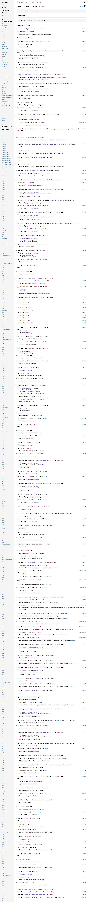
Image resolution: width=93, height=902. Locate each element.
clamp (21, 587)
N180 (3, 429)
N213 (3, 512)
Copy (3, 40)
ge (20, 637)
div (21, 205)
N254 (3, 612)
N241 (3, 584)
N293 (3, 711)
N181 (3, 434)
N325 (3, 785)
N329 (3, 795)
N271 (3, 655)
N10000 (3, 142)
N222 (3, 536)
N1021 (4, 7)
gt (20, 632)
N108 (3, 240)
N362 (3, 879)
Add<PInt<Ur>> (5, 27)
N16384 (3, 384)
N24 (2, 579)
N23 (2, 555)
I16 (23, 302)
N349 (3, 844)
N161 (3, 378)
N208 (3, 497)
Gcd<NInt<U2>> (5, 52)
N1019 (3, 212)
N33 (2, 797)
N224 (3, 540)
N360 (3, 873)
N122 (3, 280)
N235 (3, 569)
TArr (33, 506)
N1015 (3, 203)
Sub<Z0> (3, 112)
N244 (3, 590)
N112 (3, 253)
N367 (3, 890)
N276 (3, 668)
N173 (3, 411)
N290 (3, 705)
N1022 (3, 220)
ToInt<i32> (4, 116)
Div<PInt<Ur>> (5, 48)
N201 (3, 481)
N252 (3, 608)
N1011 (3, 195)
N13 (2, 296)
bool (42, 599)
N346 (3, 838)
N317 (3, 766)
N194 (3, 462)
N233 (3, 565)
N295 (3, 715)
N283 (3, 686)
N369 (3, 894)
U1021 (36, 11)
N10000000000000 (6, 160)
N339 (3, 820)
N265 (3, 639)
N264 (3, 637)
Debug (3, 42)
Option (49, 616)
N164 (3, 386)
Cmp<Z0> (4, 38)
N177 (3, 421)
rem (21, 725)
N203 (3, 485)
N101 (3, 191)
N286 (3, 692)
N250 (3, 604)
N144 (3, 337)
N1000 (3, 140)
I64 (23, 307)
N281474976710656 (6, 682)
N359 (3, 869)
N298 (3, 721)
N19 (2, 452)
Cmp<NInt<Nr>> (5, 34)
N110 (3, 249)
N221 (3, 534)
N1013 (3, 199)
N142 (3, 333)
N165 (3, 388)
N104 (3, 228)
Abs (2, 23)
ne (20, 605)
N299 (3, 723)
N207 (3, 495)
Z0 (43, 95)
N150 (3, 353)
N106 (3, 234)
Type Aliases (5, 129)
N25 (2, 602)
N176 (3, 419)
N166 (3, 390)
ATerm (29, 442)
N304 (3, 738)
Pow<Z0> (4, 99)
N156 (3, 366)
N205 (3, 491)
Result (48, 173)
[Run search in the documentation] (49, 2)
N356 (3, 863)
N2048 (3, 489)
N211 (3, 508)
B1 (50, 667)
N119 (3, 271)
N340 (3, 824)
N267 (3, 643)
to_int (22, 824)
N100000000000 (5, 156)
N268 (3, 645)
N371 (3, 900)
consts (35, 6)
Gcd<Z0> (3, 56)
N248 (3, 598)
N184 (3, 440)
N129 (3, 294)
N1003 (3, 177)
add (21, 67)
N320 (3, 775)
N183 (3, 438)
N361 (3, 877)
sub (21, 770)
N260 (3, 627)
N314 (3, 760)
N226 (3, 547)
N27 (2, 651)
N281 (3, 680)
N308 (3, 746)
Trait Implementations (7, 20)
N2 (2, 475)
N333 (3, 805)
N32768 (3, 791)
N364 (3, 883)
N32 (2, 773)
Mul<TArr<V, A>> (5, 81)
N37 (2, 896)
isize (28, 310)
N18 (2, 427)
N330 (3, 799)
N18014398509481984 (6, 432)
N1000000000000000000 (7, 171)
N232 (3, 563)
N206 (3, 493)
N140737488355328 (6, 329)
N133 (3, 306)
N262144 (3, 633)
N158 (3, 370)
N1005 (3, 181)
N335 (3, 809)
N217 (3, 522)
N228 (3, 551)
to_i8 (21, 312)
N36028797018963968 (6, 875)
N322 (3, 779)
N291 (3, 707)
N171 (3, 405)
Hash (3, 58)
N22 (2, 530)
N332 (3, 803)
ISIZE (23, 310)
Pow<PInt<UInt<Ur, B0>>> (7, 95)
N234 (3, 567)
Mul (25, 442)
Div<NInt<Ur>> (5, 46)
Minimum (22, 333)
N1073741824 (4, 238)
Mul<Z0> (3, 83)
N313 (3, 758)
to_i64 (22, 320)
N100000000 (4, 150)
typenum (5, 2)
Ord (2, 89)
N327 (3, 789)
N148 (3, 347)
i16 (26, 302)
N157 (3, 368)
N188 (3, 448)
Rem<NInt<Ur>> (5, 101)
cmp (21, 565)
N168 (3, 397)
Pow (36, 644)
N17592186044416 (5, 417)
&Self (43, 122)
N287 (3, 694)
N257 (3, 618)
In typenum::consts (7, 125)
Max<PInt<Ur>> (5, 64)
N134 (3, 308)
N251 (3, 606)
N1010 (3, 193)
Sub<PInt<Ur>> (5, 110)
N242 (3, 586)
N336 (3, 814)
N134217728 (4, 310)
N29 (2, 703)
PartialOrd (4, 93)
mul (21, 453)
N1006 (3, 183)
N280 (3, 678)
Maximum (22, 391)
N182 (3, 436)
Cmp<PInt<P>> (5, 36)
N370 (3, 898)
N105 (3, 232)
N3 (2, 725)
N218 (3, 524)
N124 (3, 284)
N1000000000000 (6, 158)
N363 (3, 881)
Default (3, 44)
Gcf (20, 241)
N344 (3, 834)
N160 (3, 376)
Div (44, 189)
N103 (3, 226)
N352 (3, 855)
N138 (3, 321)
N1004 (3, 179)
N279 (3, 674)
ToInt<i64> (4, 118)
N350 (3, 849)
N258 (3, 620)
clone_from (23, 122)
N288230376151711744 (6, 699)
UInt (44, 644)
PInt (28, 44)
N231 (3, 561)
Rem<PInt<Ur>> (5, 103)
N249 (3, 600)
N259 (3, 623)
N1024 (3, 224)
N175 (3, 415)
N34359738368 (5, 832)
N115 (3, 261)
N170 (3, 403)
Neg (2, 85)
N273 (3, 660)
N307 (3, 744)
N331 (3, 801)
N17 (2, 401)
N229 (3, 553)
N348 (3, 842)
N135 (3, 312)
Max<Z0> (4, 66)
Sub (44, 755)
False (3, 132)
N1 (2, 134)
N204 (3, 487)
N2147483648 (4, 516)
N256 (3, 616)
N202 (3, 483)
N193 (3, 460)
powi (21, 660)
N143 (3, 335)
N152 (3, 358)
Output (23, 44)
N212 (3, 510)
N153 (3, 360)
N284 (3, 688)
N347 (3, 840)
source (81, 6)
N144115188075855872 (6, 339)
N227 (3, 549)
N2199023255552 (5, 528)
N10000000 (4, 148)
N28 (2, 676)
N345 (3, 836)
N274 (3, 662)
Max (29, 328)
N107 (3, 236)
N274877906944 (5, 664)
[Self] (37, 286)
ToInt (26, 818)
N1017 (3, 208)
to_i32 (22, 317)
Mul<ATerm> (4, 75)
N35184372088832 (6, 853)
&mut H (47, 286)
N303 (3, 736)
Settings (85, 2)
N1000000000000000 (6, 164)
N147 (3, 345)
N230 (3, 557)
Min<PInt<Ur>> (5, 71)
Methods (4, 13)
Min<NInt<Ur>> (5, 68)
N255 (3, 614)
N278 (3, 672)
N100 (3, 138)
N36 (2, 871)
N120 (3, 275)
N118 (3, 269)
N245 (3, 592)
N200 (3, 479)
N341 (3, 826)
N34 (2, 822)
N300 (3, 729)
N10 (2, 136)
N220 (3, 532)
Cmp (23, 77)
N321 (3, 777)
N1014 (3, 201)
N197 (3, 468)
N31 (2, 750)
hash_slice (23, 286)
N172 (3, 409)
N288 (3, 697)
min (21, 399)
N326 (3, 787)
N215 (3, 518)
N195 (3, 464)
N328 (3, 793)
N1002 (3, 175)
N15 (2, 351)
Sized (24, 290)
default (22, 182)
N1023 (3, 222)
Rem (44, 709)
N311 (3, 754)
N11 (2, 247)
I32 (23, 305)
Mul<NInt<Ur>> (5, 77)
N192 (3, 458)
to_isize (22, 322)
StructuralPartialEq (6, 105)
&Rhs (33, 605)
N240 (3, 581)
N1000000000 (5, 152)
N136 (3, 314)
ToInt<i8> (4, 120)
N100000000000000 (6, 162)
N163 (3, 382)
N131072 (3, 302)
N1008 (3, 187)
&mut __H (45, 280)
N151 (3, 356)
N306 (3, 742)
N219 (3, 526)
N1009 (3, 189)
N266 (3, 641)
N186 (3, 444)
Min (35, 331)
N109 (3, 243)
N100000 (4, 144)
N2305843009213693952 (7, 559)
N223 (3, 538)
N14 (2, 325)
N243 (3, 588)
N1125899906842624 (6, 255)
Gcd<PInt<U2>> (5, 54)
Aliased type (5, 10)
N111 (3, 251)
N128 (3, 292)
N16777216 (4, 395)
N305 (3, 740)
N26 (2, 625)
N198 (3, 471)
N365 (3, 885)
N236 (3, 571)
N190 (3, 454)
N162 (3, 380)
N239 (3, 577)
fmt (21, 173)
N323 (3, 781)
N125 (3, 286)
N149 (3, 349)
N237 (3, 573)
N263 (3, 635)
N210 (3, 505)
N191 (3, 456)
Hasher (29, 280)
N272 (3, 657)
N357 (3, 865)
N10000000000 (5, 154)
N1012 (3, 197)
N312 (3, 756)
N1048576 (4, 230)
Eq (2, 50)
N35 (2, 846)
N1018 (3, 210)
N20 (2, 477)
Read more (36, 70)
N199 (3, 473)
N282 (3, 684)
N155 (3, 364)
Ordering (44, 565)
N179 (3, 425)
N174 (3, 413)
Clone (3, 32)
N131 (3, 300)
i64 (26, 307)
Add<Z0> (3, 29)
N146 (3, 343)
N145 (3, 341)
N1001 (3, 173)
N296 (3, 717)
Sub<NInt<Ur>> (5, 108)
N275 (3, 666)
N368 (3, 892)
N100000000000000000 (7, 169)
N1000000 (4, 146)
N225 (3, 542)
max (21, 341)
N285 (3, 690)
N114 (3, 259)
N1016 (3, 206)
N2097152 (4, 501)
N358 (3, 867)
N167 (3, 392)
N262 (3, 631)
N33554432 (4, 812)
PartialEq (4, 91)
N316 (3, 764)
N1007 (3, 185)
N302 (3, 733)
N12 (2, 273)
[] (85, 6)
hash (21, 280)
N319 (3, 770)
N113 (3, 257)
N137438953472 (5, 319)
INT (23, 829)
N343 (3, 830)
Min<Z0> (3, 73)
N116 (3, 265)
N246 (3, 594)
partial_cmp (23, 616)
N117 (3, 267)
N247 (3, 596)
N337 (3, 816)
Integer (3, 60)
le (20, 627)
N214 (3, 514)
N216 (3, 520)
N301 (3, 731)
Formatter (36, 173)
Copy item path (45, 6)
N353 (3, 857)
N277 (3, 670)
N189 (3, 450)
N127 (3, 290)
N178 (3, 423)
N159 (3, 372)
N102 (3, 214)
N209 (3, 499)
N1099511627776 (5, 245)
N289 (3, 701)
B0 (50, 644)
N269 (3, 649)
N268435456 (4, 647)
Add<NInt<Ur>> (5, 25)
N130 (3, 298)
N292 (3, 709)
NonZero (4, 87)
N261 (3, 629)
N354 (3, 859)
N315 (3, 762)
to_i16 (22, 315)
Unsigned (27, 29)
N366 (3, 888)
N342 (3, 828)
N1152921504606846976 (7, 263)
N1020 (3, 216)
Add (44, 51)
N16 (2, 374)
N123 (3, 282)
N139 (3, 323)
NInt (32, 11)
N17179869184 (5, 407)
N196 (3, 466)
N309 (3, 748)
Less (28, 150)
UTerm (36, 697)
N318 (3, 768)
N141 (3, 331)
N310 (3, 752)
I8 (22, 300)
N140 (3, 327)
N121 (3, 277)
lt (20, 621)
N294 (3, 713)
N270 (3, 653)
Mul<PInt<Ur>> (5, 79)
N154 (3, 362)
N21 (2, 503)
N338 (3, 818)
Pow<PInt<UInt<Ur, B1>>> (7, 97)
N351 (3, 851)
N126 (3, 288)
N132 (3, 304)
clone (21, 117)
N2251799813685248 (6, 544)
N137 (3, 316)
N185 (3, 442)
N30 (2, 727)
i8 (25, 300)
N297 (3, 719)
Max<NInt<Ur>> (5, 62)
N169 (3, 399)
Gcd (29, 235)
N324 (3, 783)
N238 (3, 575)
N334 (3, 807)
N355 (3, 861)
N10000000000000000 (7, 167)
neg (21, 556)
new (3, 15)
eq (20, 599)
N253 (3, 610)
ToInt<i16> (4, 114)
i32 (26, 305)
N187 (3, 446)
